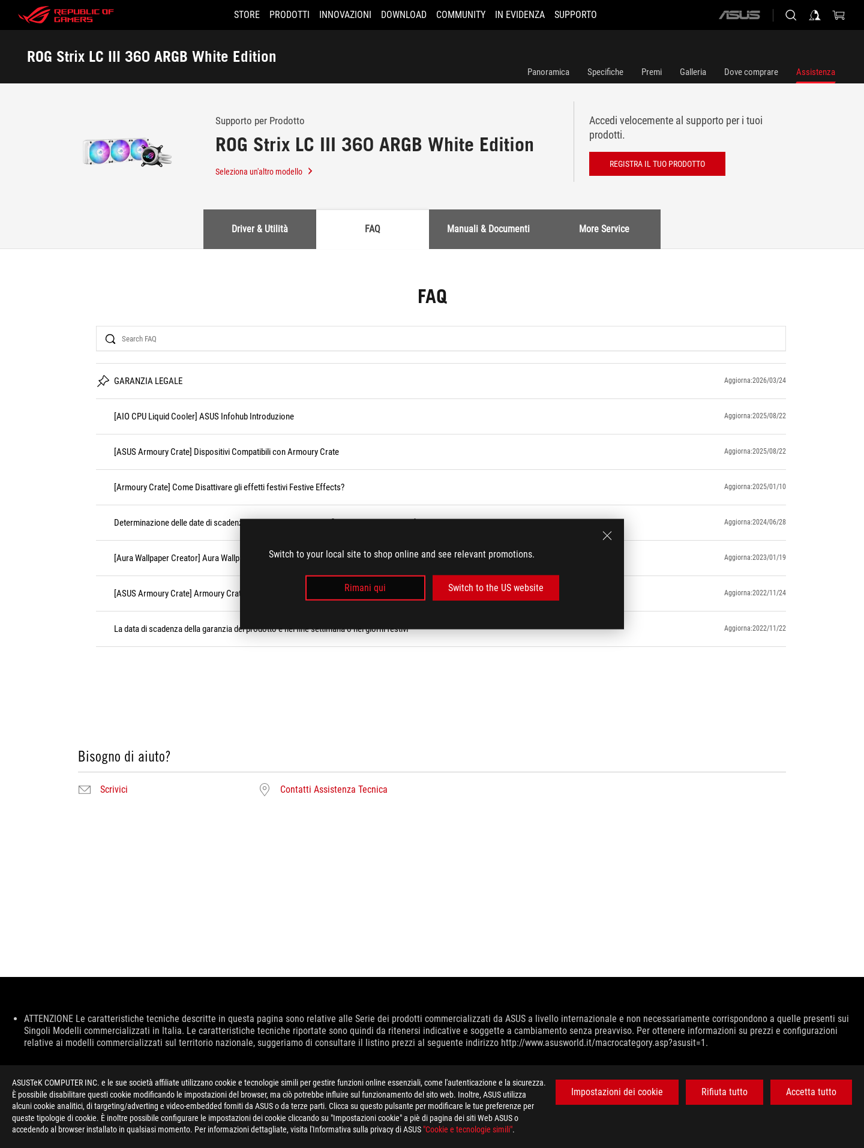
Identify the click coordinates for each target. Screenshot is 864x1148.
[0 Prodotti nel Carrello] (839, 15)
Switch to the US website (496, 588)
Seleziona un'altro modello (264, 171)
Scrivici (114, 789)
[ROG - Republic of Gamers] (66, 15)
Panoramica (548, 72)
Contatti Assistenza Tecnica (334, 789)
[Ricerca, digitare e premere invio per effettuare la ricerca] (791, 15)
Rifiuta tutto (724, 1092)
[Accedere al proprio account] (815, 15)
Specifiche (605, 72)
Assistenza (815, 72)
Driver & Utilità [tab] (260, 229)
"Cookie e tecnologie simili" (467, 1129)
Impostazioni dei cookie (617, 1092)
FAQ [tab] (372, 229)
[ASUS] (739, 15)
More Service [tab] (604, 229)
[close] (607, 535)
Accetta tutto (811, 1092)
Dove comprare (751, 72)
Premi (651, 72)
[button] (275, 15)
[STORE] (225, 15)
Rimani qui (365, 588)
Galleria (693, 72)
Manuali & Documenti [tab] (488, 229)
